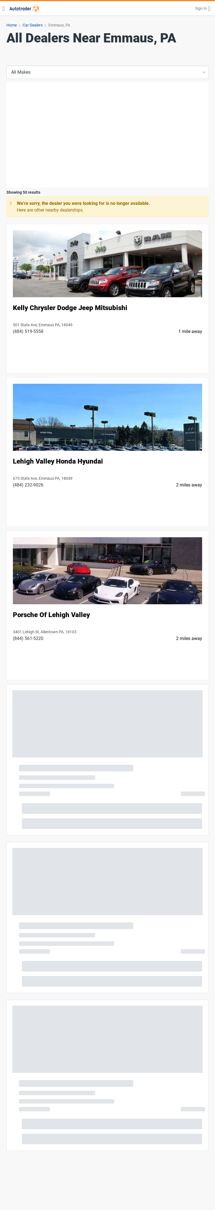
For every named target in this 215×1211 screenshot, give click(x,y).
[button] (203, 8)
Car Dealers (33, 25)
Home (11, 25)
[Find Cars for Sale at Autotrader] (24, 8)
